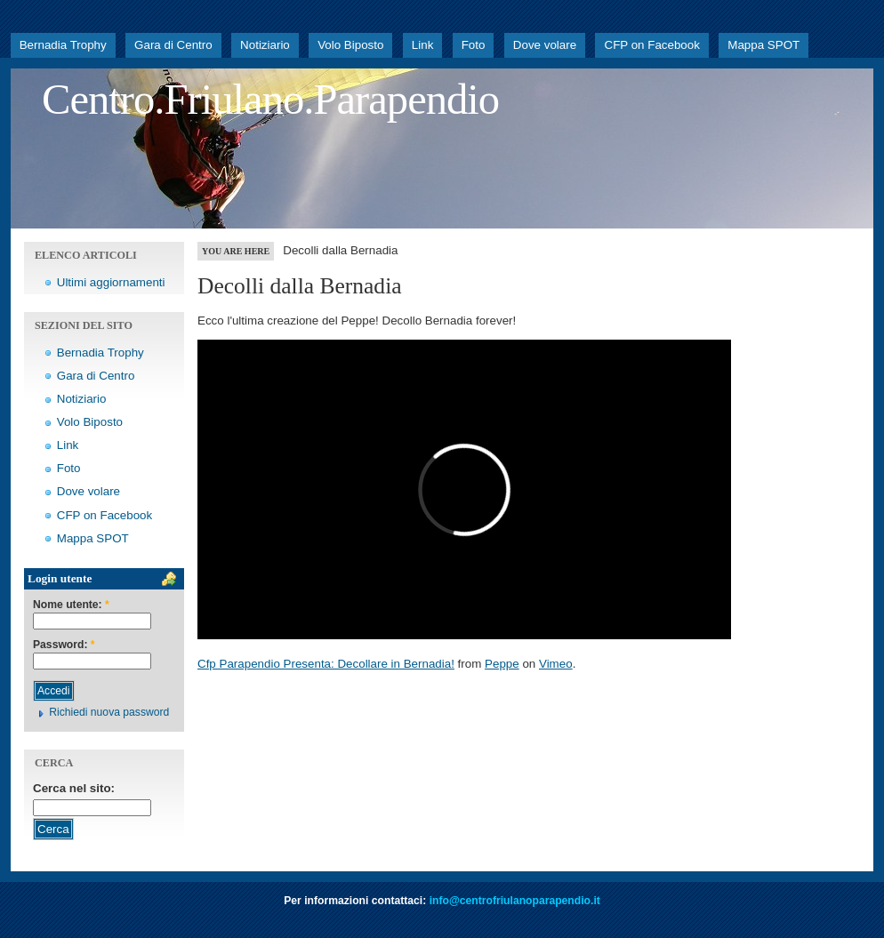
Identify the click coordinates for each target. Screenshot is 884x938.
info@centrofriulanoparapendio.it (515, 900)
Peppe (502, 663)
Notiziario (265, 45)
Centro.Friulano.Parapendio (270, 100)
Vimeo (556, 663)
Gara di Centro (173, 45)
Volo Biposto (350, 45)
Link (423, 45)
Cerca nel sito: (74, 788)
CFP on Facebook (651, 45)
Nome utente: (71, 605)
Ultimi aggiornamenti (111, 282)
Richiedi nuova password (109, 712)
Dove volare (544, 45)
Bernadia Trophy (63, 45)
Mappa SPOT (763, 45)
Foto (474, 45)
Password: (64, 645)
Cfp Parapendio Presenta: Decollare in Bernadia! (325, 663)
